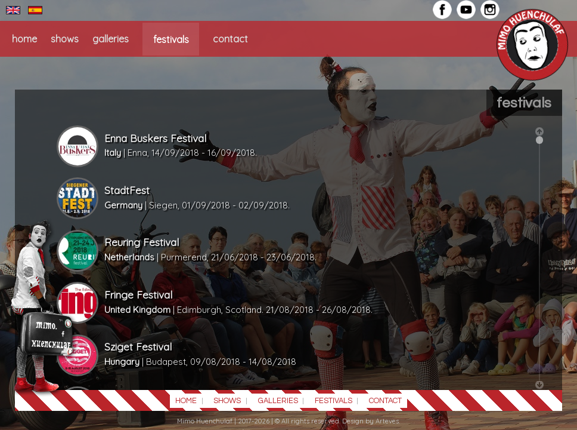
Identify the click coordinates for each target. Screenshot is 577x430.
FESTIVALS (171, 39)
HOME (24, 39)
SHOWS (65, 39)
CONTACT (230, 39)
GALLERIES (110, 39)
